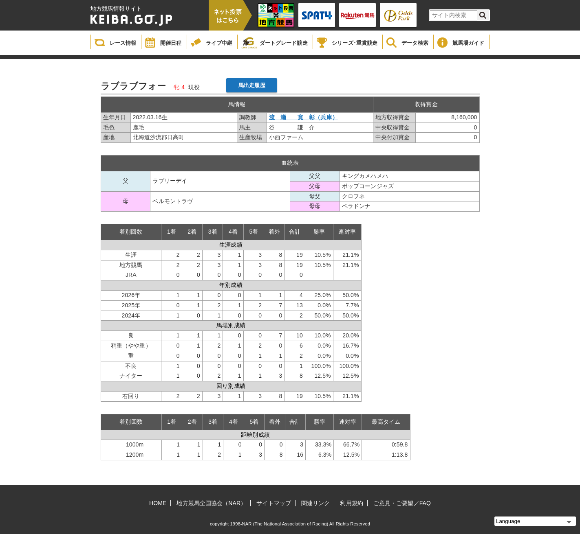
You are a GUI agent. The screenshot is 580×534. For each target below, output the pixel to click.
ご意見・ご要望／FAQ (402, 503)
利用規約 (351, 503)
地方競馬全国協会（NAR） (211, 503)
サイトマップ (273, 503)
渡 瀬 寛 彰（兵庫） (303, 117)
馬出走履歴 (251, 85)
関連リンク (315, 503)
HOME (157, 503)
